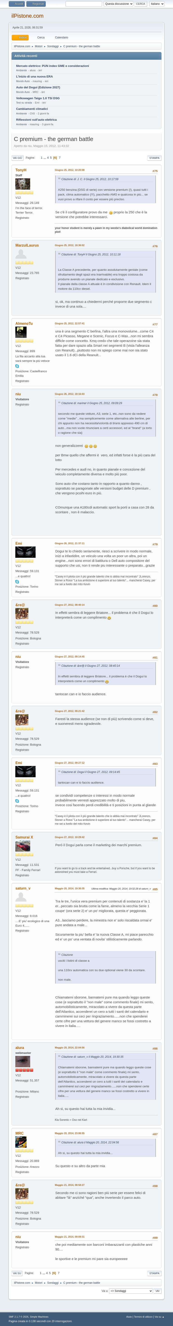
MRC (19, 1133)
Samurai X (24, 837)
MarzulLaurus (27, 245)
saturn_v (22, 888)
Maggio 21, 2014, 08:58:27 (69, 1185)
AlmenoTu (24, 323)
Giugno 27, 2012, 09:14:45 (69, 656)
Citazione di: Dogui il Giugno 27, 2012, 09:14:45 (90, 772)
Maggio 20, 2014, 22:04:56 (69, 1047)
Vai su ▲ (159, 1316)
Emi (18, 543)
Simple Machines (39, 1316)
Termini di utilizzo (143, 1316)
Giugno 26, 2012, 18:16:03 (69, 394)
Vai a (104, 1291)
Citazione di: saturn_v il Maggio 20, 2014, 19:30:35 (92, 1056)
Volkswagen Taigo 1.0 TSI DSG (38, 98)
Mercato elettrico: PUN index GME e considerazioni (52, 66)
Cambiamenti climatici (32, 109)
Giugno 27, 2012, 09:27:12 (69, 762)
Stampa (154, 158)
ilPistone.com (27, 16)
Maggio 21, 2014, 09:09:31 (69, 1236)
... (45, 157)
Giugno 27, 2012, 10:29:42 (69, 837)
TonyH (20, 170)
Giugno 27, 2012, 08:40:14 (69, 604)
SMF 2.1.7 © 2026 (18, 1316)
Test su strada (24, 102)
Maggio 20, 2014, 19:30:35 (69, 888)
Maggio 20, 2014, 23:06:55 (69, 1133)
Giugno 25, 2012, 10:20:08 (69, 170)
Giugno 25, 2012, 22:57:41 (69, 323)
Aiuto (129, 1316)
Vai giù (17, 158)
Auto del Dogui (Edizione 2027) (38, 87)
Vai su (17, 1273)
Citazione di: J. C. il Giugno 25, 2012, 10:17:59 (89, 179)
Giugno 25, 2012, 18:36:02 (69, 245)
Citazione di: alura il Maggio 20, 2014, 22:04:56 (90, 1142)
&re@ (20, 605)
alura (19, 1048)
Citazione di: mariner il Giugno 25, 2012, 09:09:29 (91, 403)
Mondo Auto (23, 81)
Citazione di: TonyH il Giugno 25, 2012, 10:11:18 (91, 254)
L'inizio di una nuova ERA (34, 76)
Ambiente (21, 70)
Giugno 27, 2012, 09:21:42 (69, 711)
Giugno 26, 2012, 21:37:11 (69, 543)
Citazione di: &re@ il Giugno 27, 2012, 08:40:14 (90, 665)
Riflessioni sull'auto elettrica (36, 119)
